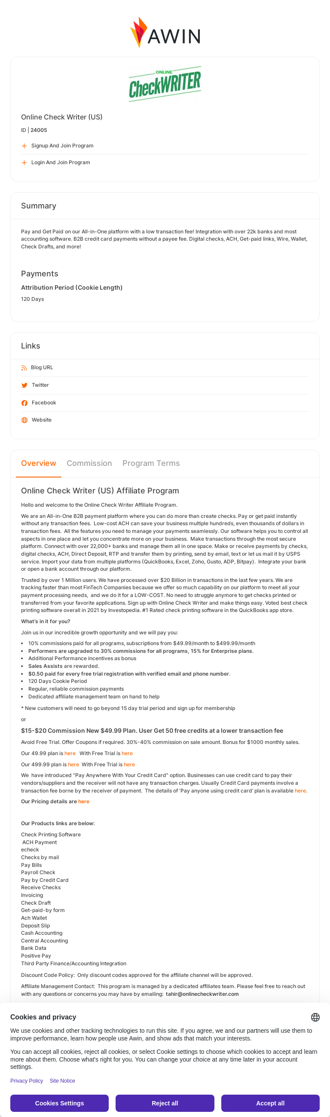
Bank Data (34, 948)
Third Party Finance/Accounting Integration (73, 963)
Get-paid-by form (43, 910)
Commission (89, 463)
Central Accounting (44, 940)
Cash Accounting (41, 933)
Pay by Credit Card (45, 880)
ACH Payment (40, 842)
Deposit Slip (35, 925)
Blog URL (37, 368)
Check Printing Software (51, 834)
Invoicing (32, 895)
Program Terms (151, 463)
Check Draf (35, 903)
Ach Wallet (34, 918)
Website (36, 420)
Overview (38, 463)
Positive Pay (36, 955)
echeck (30, 849)
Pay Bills (32, 865)
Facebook (38, 403)
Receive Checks (41, 887)
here (70, 753)
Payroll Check (38, 872)
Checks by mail (40, 857)
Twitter (35, 385)
